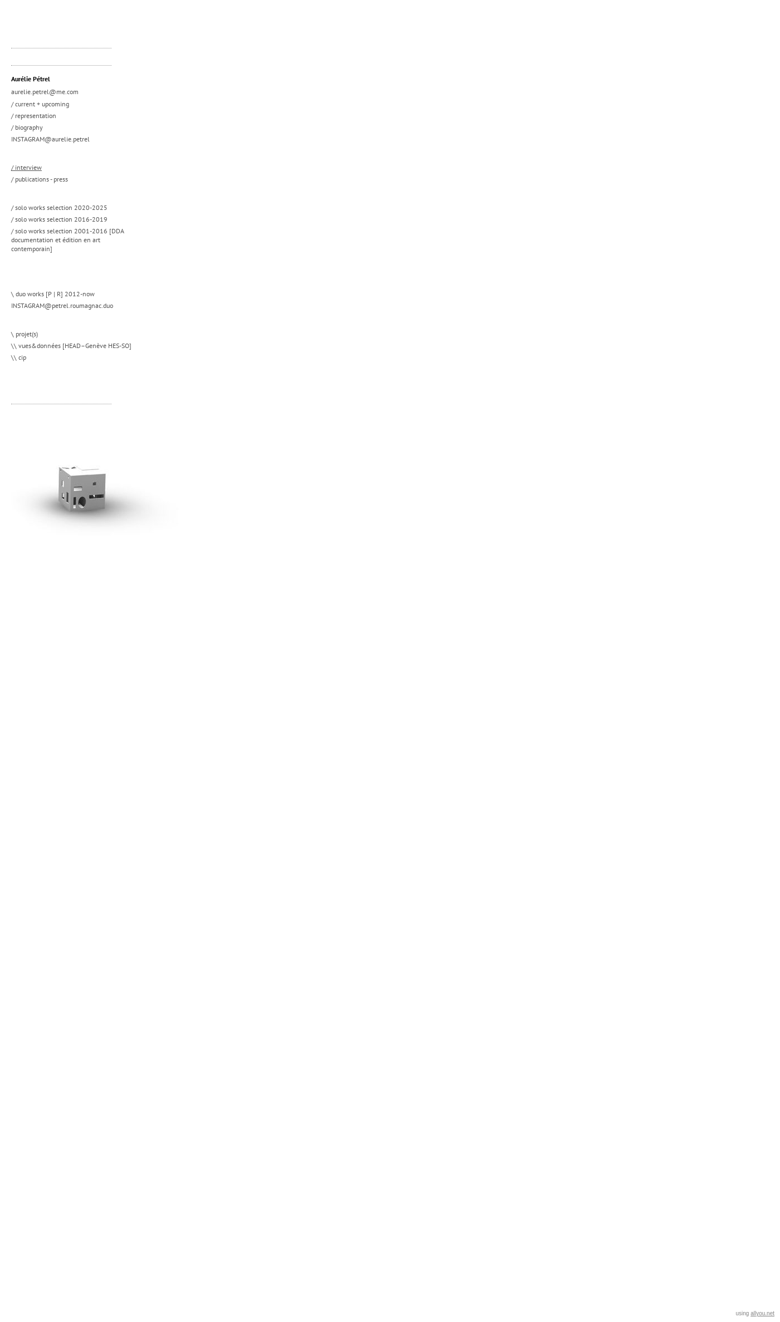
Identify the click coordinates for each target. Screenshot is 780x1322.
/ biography (27, 127)
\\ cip (18, 357)
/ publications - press (39, 179)
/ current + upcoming (40, 104)
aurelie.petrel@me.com (45, 91)
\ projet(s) (24, 334)
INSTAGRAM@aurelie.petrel (50, 139)
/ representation (33, 115)
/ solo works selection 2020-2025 (59, 207)
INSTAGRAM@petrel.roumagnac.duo (62, 305)
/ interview (26, 167)
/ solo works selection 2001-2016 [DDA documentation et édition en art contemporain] (67, 240)
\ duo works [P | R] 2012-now (53, 294)
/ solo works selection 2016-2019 (59, 219)
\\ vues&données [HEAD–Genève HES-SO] (71, 345)
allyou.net (762, 1313)
